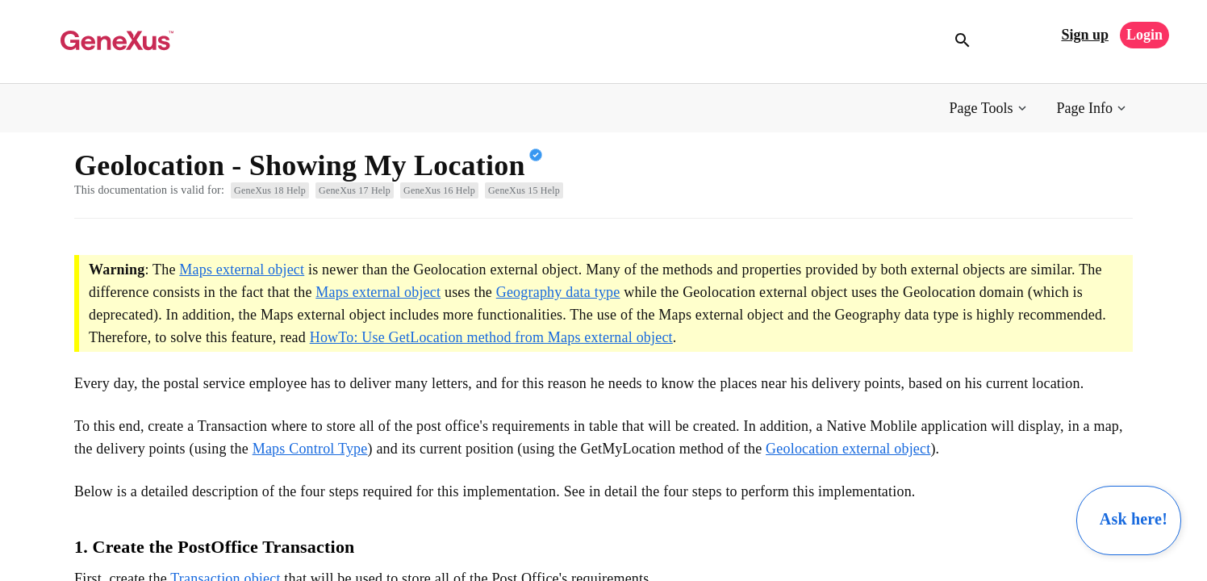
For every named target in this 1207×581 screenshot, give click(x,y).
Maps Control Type (310, 449)
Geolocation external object (848, 449)
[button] (990, 108)
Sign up (1085, 35)
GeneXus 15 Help (524, 190)
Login (1144, 35)
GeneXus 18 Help (270, 190)
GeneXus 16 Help (439, 190)
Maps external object (241, 269)
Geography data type (558, 292)
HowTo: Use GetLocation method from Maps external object (491, 337)
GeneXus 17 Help (354, 190)
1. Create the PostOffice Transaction (214, 547)
